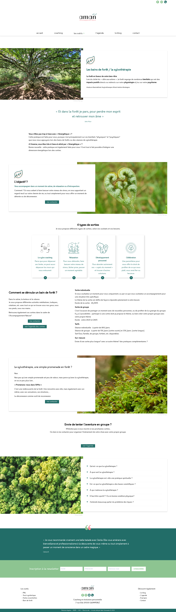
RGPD (74, 610)
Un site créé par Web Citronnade (100, 610)
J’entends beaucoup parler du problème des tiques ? (112, 502)
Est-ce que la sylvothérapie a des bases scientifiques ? (113, 484)
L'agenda (100, 33)
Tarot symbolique (29, 595)
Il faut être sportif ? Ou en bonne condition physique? (112, 496)
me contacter (52, 202)
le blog (118, 33)
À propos (143, 598)
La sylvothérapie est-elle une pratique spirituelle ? (111, 478)
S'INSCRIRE (139, 569)
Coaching (58, 33)
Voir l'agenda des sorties (35, 326)
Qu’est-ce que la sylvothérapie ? (103, 466)
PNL (24, 593)
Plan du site (86, 610)
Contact (136, 33)
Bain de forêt (27, 600)
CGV (79, 610)
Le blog (143, 593)
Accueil (39, 33)
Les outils (78, 33)
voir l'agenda (88, 446)
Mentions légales (66, 610)
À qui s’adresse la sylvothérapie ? (104, 490)
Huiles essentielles (30, 598)
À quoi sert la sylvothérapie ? (102, 472)
